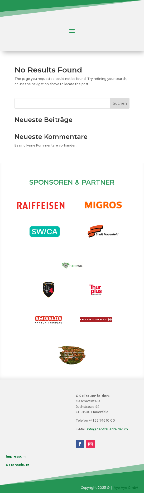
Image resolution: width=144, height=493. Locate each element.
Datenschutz (17, 465)
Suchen (120, 103)
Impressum (16, 456)
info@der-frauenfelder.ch (107, 429)
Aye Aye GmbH (126, 488)
